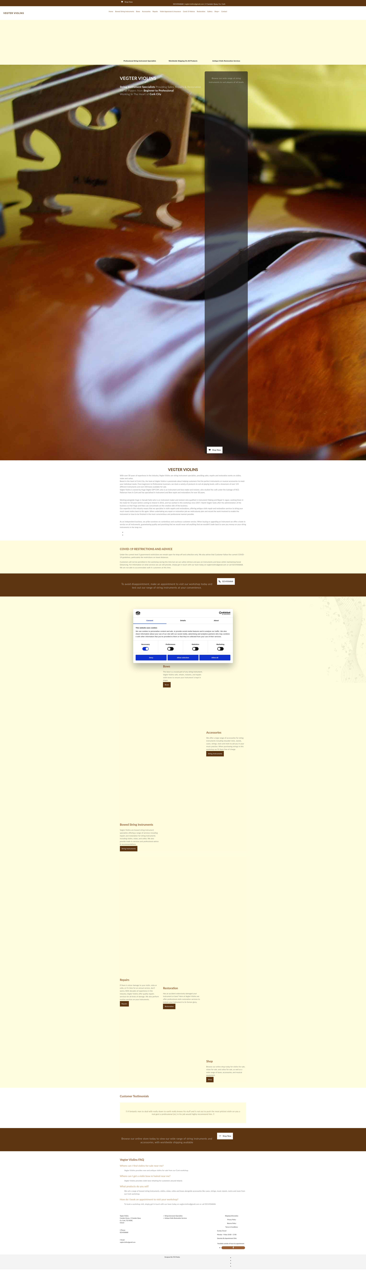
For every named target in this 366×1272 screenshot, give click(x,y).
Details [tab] (183, 620)
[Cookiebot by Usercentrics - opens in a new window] (220, 613)
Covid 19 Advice (189, 11)
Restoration (201, 11)
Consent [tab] (149, 620)
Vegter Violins (13, 13)
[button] (215, 450)
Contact (224, 11)
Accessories (146, 11)
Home (111, 11)
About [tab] (216, 620)
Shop (216, 11)
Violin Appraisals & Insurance (170, 11)
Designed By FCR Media (172, 1257)
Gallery (209, 11)
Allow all (215, 658)
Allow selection (183, 658)
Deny (151, 658)
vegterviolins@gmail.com (128, 1242)
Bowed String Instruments (124, 11)
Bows (138, 11)
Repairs (155, 11)
